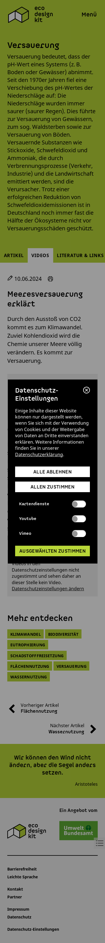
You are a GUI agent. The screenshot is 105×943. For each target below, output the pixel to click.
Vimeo (52, 533)
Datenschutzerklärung (39, 454)
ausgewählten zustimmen (52, 551)
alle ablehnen (52, 472)
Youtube (52, 518)
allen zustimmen (52, 487)
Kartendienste (52, 503)
